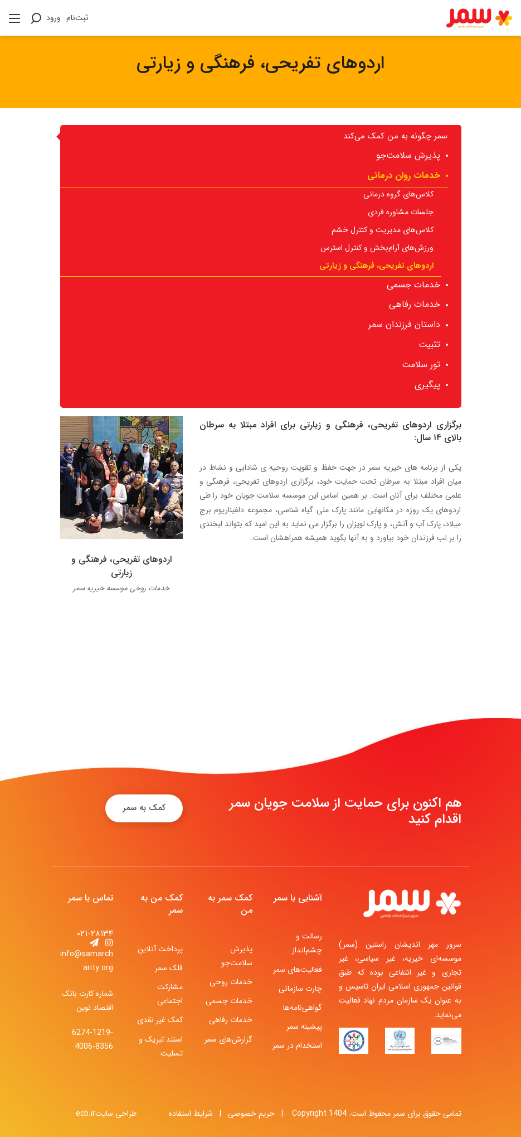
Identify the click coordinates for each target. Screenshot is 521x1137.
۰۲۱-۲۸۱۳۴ (95, 933)
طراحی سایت (116, 1113)
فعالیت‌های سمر (297, 969)
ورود (53, 18)
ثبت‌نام (77, 18)
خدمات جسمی (229, 1001)
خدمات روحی (231, 982)
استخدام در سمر (297, 1045)
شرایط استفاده (191, 1113)
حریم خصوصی (251, 1113)
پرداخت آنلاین (160, 949)
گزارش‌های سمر (228, 1039)
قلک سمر (169, 968)
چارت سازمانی (300, 988)
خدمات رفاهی (230, 1020)
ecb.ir (85, 1113)
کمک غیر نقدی (160, 1020)
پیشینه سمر (304, 1026)
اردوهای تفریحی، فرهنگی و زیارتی (121, 566)
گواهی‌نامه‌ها (302, 1007)
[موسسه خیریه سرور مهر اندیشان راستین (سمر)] (479, 17)
